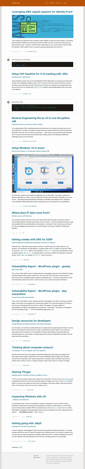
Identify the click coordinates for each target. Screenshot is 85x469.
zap (30, 94)
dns (28, 260)
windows (34, 206)
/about (52, 3)
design (25, 341)
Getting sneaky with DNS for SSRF (42, 241)
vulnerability (32, 284)
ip (23, 233)
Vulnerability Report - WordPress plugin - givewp (42, 267)
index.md (16, 3)
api (28, 51)
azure (25, 141)
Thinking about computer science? (42, 349)
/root (46, 3)
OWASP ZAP (37, 87)
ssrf (24, 260)
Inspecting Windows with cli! (42, 398)
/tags (65, 3)
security (25, 94)
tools (29, 441)
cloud (35, 51)
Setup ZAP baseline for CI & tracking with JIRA (42, 75)
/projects (58, 3)
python (33, 141)
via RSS (20, 447)
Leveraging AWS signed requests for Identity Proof (42, 12)
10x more (65, 381)
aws (31, 51)
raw (28, 341)
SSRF (53, 249)
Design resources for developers (42, 322)
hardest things (65, 379)
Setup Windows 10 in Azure (42, 149)
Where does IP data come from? (42, 214)
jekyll (34, 441)
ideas (27, 365)
